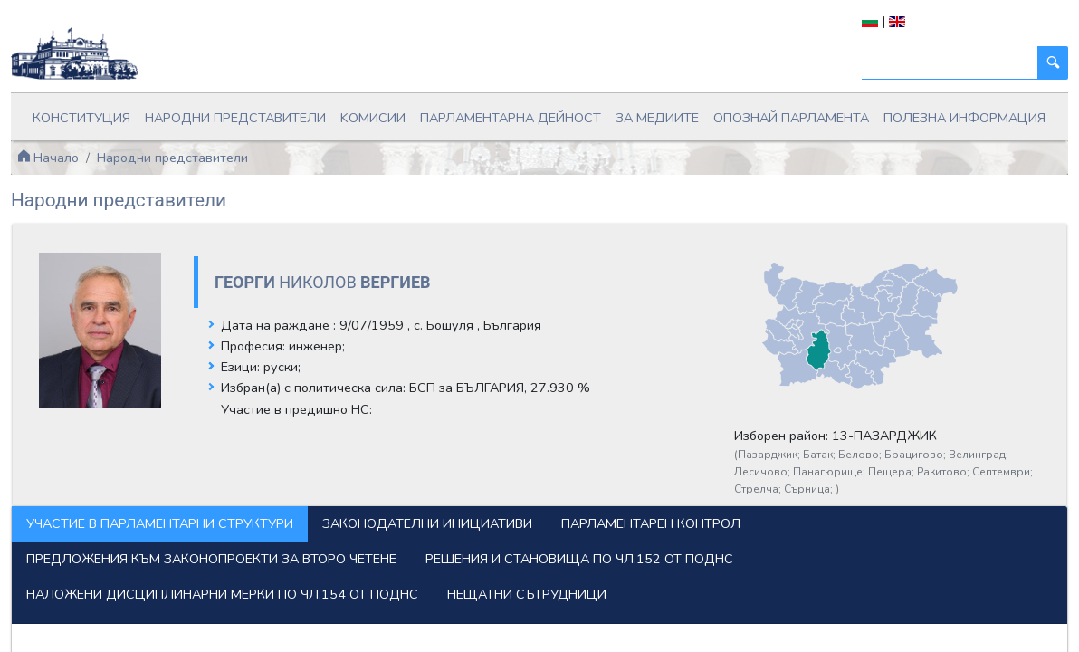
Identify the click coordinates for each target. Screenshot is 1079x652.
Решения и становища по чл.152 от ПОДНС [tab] (579, 559)
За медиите (657, 118)
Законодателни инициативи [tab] (427, 523)
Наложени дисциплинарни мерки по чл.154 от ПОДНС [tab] (222, 594)
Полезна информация (964, 118)
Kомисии (373, 118)
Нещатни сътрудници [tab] (526, 594)
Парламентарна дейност (510, 118)
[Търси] (950, 63)
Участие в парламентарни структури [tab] (159, 523)
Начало (48, 158)
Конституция (81, 118)
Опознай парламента (791, 118)
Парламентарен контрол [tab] (650, 523)
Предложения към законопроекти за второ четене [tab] (211, 559)
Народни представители (235, 118)
